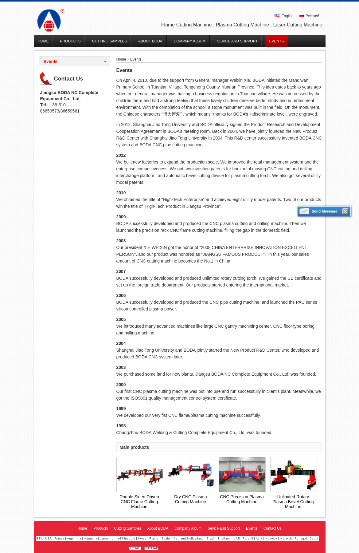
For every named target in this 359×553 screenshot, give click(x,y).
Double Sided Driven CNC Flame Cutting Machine (139, 501)
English (284, 16)
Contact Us (68, 79)
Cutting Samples (127, 528)
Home (121, 59)
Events (51, 61)
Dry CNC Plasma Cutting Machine (190, 499)
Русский (309, 16)
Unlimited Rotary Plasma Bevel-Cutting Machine (293, 501)
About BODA (157, 528)
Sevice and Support (224, 528)
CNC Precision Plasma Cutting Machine (241, 499)
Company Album (187, 528)
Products (100, 528)
